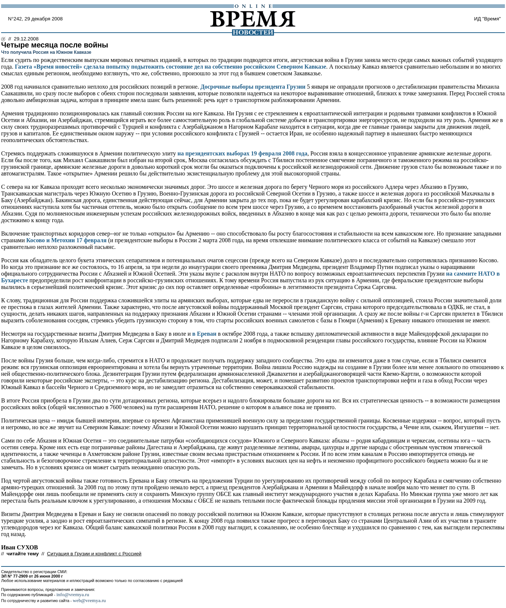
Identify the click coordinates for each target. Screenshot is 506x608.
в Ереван (204, 334)
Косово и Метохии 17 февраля (66, 240)
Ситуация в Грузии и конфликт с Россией (94, 553)
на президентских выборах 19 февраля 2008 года (242, 153)
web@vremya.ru (89, 600)
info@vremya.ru (72, 594)
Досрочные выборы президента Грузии (253, 86)
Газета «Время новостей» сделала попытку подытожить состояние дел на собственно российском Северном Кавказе (170, 66)
